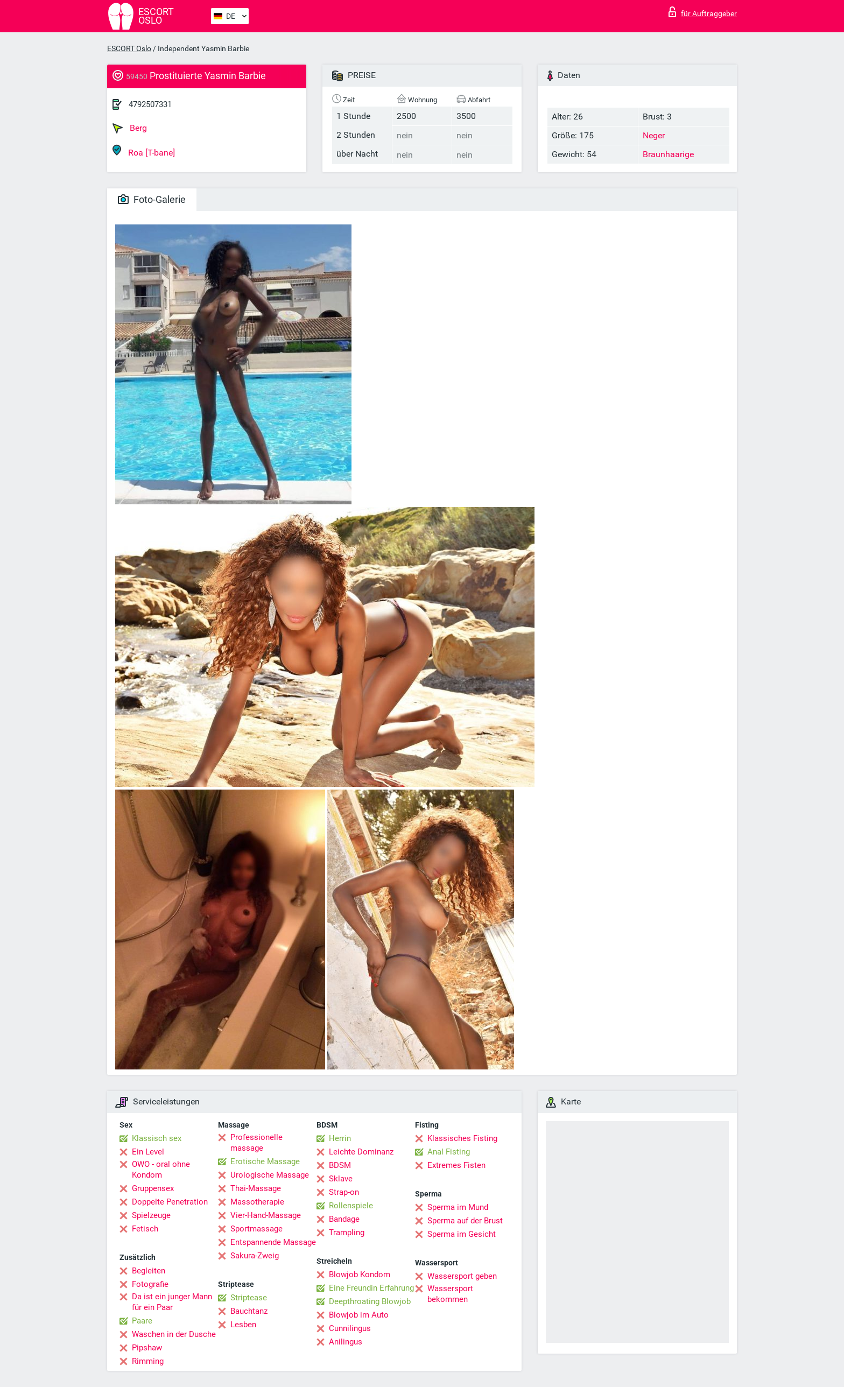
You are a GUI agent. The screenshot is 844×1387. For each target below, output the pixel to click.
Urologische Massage (269, 1175)
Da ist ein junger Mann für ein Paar (172, 1302)
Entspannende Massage (273, 1242)
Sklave (341, 1179)
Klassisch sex (156, 1138)
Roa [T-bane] (143, 151)
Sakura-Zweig (254, 1256)
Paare (142, 1321)
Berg (129, 128)
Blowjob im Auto (359, 1315)
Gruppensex (153, 1188)
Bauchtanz (249, 1311)
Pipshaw (147, 1348)
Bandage (344, 1219)
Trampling (346, 1232)
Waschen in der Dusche (174, 1334)
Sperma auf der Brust (465, 1221)
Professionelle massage (256, 1142)
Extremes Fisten (456, 1165)
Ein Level (148, 1152)
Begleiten (148, 1271)
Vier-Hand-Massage (265, 1215)
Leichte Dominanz (361, 1152)
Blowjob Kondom (359, 1274)
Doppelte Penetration (170, 1202)
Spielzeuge (151, 1215)
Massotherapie (257, 1202)
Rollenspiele (351, 1205)
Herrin (340, 1138)
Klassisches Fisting (462, 1138)
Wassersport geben (462, 1276)
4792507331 (150, 104)
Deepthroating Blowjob (370, 1301)
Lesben (243, 1324)
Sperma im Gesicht (461, 1234)
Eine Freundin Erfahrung (371, 1288)
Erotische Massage (265, 1161)
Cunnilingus (350, 1328)
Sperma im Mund (457, 1207)
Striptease (248, 1297)
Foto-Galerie (152, 199)
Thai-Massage (255, 1188)
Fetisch (145, 1229)
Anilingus (345, 1342)
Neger (654, 135)
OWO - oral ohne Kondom (161, 1169)
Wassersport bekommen (450, 1294)
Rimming (148, 1361)
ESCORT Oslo (129, 48)
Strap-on (344, 1192)
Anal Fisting (448, 1152)
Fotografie (150, 1284)
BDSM (340, 1165)
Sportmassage (256, 1229)
